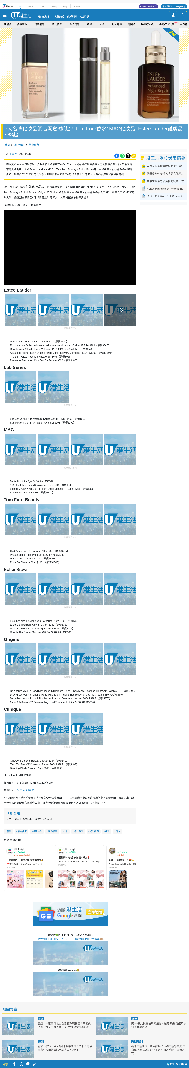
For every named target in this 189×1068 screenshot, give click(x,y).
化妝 (65, 831)
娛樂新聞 (72, 16)
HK (20, 6)
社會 (102, 24)
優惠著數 (22, 24)
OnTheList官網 (25, 790)
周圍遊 (131, 24)
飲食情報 (75, 24)
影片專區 (117, 24)
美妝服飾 (34, 144)
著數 (9, 831)
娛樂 (89, 24)
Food (42, 6)
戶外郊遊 (137, 1041)
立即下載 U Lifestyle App (175, 6)
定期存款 (84, 16)
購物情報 (57, 24)
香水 (118, 831)
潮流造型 (94, 831)
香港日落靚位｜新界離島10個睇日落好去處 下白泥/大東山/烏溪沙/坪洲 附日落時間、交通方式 (158, 1050)
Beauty (54, 6)
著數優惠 (53, 831)
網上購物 (79, 831)
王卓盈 (13, 154)
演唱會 (7, 24)
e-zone (77, 6)
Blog (65, 6)
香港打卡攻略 (166, 24)
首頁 (7, 144)
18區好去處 (147, 24)
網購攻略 (37, 831)
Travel (31, 6)
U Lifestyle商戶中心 (148, 6)
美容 (107, 831)
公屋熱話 (59, 16)
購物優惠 (22, 831)
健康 (40, 1018)
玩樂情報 (40, 24)
